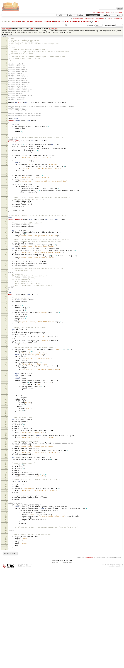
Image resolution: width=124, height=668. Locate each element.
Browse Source (93, 15)
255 (6, 591)
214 (6, 504)
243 (6, 566)
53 (6, 152)
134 (6, 327)
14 (6, 67)
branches (16, 21)
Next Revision (100, 18)
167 (6, 400)
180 (6, 428)
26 (6, 94)
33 (6, 109)
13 (6, 65)
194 (6, 459)
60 (6, 167)
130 (6, 318)
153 (6, 369)
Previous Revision (77, 18)
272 (6, 629)
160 (6, 384)
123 (6, 303)
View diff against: (114, 25)
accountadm (72, 21)
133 (6, 325)
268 (6, 621)
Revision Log (118, 18)
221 (6, 518)
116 (6, 288)
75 (6, 200)
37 (6, 118)
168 (6, 402)
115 (6, 286)
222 (6, 521)
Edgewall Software (25, 664)
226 (6, 530)
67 (6, 182)
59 (6, 165)
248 (6, 577)
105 (6, 264)
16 (6, 71)
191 (6, 453)
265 (6, 614)
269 (6, 623)
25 (6, 91)
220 (6, 517)
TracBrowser (89, 655)
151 (6, 364)
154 (6, 371)
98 (6, 249)
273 (6, 631)
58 (6, 163)
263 (6, 609)
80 (6, 210)
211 (6, 497)
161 (6, 386)
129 (6, 316)
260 (6, 603)
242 (6, 564)
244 (6, 568)
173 (6, 412)
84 (6, 219)
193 (6, 457)
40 (6, 124)
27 (6, 96)
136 (6, 332)
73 (6, 195)
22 (6, 85)
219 (6, 514)
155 (6, 373)
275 (6, 636)
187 (6, 444)
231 (6, 540)
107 (6, 268)
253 (6, 588)
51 (6, 147)
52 (6, 150)
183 (6, 435)
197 (6, 466)
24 (6, 89)
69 (6, 186)
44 (6, 132)
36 (6, 115)
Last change (6, 28)
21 (6, 82)
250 (6, 581)
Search (118, 15)
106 (6, 266)
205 (6, 484)
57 (6, 160)
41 (6, 126)
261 (6, 605)
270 (6, 625)
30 (6, 102)
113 (6, 281)
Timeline (69, 15)
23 (6, 87)
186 (6, 442)
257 (6, 596)
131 (6, 320)
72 (6, 193)
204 (6, 482)
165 (6, 395)
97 (6, 247)
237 (6, 553)
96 (6, 245)
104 (6, 262)
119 (6, 295)
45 (6, 134)
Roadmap (80, 15)
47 (6, 138)
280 (6, 647)
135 (6, 329)
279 (6, 645)
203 (6, 480)
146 (6, 354)
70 (6, 188)
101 (6, 255)
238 (6, 555)
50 (6, 145)
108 (6, 270)
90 (6, 232)
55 (6, 156)
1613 (96, 21)
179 (6, 426)
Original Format (67, 661)
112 (6, 279)
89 (6, 229)
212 (6, 499)
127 (6, 311)
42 (6, 128)
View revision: (91, 25)
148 (6, 357)
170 (6, 406)
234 (6, 547)
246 (6, 572)
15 (6, 69)
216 (6, 508)
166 (6, 397)
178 (6, 424)
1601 (31, 28)
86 (6, 223)
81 (6, 212)
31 (6, 105)
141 (6, 342)
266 (6, 616)
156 (6, 375)
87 (6, 225)
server (38, 21)
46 (6, 136)
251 (6, 583)
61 (6, 169)
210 (6, 495)
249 (6, 579)
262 (6, 607)
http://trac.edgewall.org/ (116, 664)
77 (6, 204)
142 (6, 345)
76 (6, 201)
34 (6, 111)
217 (6, 511)
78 (6, 206)
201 (6, 475)
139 (6, 338)
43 (6, 130)
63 (6, 174)
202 (6, 477)
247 (6, 575)
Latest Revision (89, 18)
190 (6, 451)
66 (6, 180)
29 (6, 100)
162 (6, 388)
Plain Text (55, 661)
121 (6, 299)
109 (6, 273)
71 (6, 191)
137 (6, 334)
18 (6, 76)
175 (6, 417)
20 (6, 80)
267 (6, 618)
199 (6, 471)
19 (6, 78)
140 (6, 340)
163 (6, 391)
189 (6, 448)
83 (6, 217)
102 (6, 258)
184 (6, 437)
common (49, 21)
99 (6, 251)
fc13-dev (28, 21)
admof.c (85, 21)
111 (6, 277)
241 (6, 562)
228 (6, 534)
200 (6, 473)
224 (6, 525)
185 (6, 439)
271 (6, 627)
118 (6, 292)
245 (6, 570)
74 (6, 197)
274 (6, 634)
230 (6, 538)
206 (6, 486)
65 (6, 178)
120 (6, 297)
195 (6, 462)
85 (6, 221)
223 (6, 523)
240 (6, 560)
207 (6, 489)
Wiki (60, 15)
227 (6, 532)
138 (6, 336)
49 (6, 143)
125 (6, 307)
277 (6, 640)
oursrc (59, 21)
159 (6, 382)
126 (6, 310)
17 (6, 73)
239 (6, 558)
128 (6, 314)
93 (6, 238)
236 (6, 551)
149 (6, 360)
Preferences (118, 12)
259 (6, 600)
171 (6, 408)
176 (6, 419)
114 (6, 283)
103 (6, 260)
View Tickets (106, 15)
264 (6, 612)
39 (6, 122)
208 (6, 490)
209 (6, 493)
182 (6, 433)
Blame (110, 18)
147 (6, 355)
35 (6, 114)
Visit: (66, 25)
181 (6, 430)
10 (6, 58)
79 (6, 208)
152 (6, 366)
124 (6, 305)
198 (6, 468)
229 (6, 536)
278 (6, 642)
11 (6, 60)
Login (93, 12)
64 (6, 176)
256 (6, 594)
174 (6, 415)
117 (6, 290)
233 (6, 544)
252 (6, 585)
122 (6, 301)
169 (6, 404)
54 (6, 154)
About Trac (109, 12)
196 (6, 464)
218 (6, 512)
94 (6, 241)
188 (6, 446)
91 (6, 234)
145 (6, 351)
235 (6, 549)
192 (6, 455)
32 (6, 107)
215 (6, 506)
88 (6, 227)
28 (6, 98)
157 (6, 378)
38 (6, 119)
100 (6, 253)
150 (6, 362)
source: (6, 21)
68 (6, 184)
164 (6, 393)
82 (6, 214)
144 (6, 349)
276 (6, 638)
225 (6, 527)
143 (6, 347)
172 (6, 410)
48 (6, 141)
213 (6, 502)
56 (6, 158)
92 (6, 236)
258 (6, 598)
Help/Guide (100, 12)
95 (6, 242)
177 (6, 421)
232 (6, 543)
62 (6, 172)
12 (6, 63)
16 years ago (53, 28)
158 (6, 380)
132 (6, 323)
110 (6, 275)
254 (6, 590)
